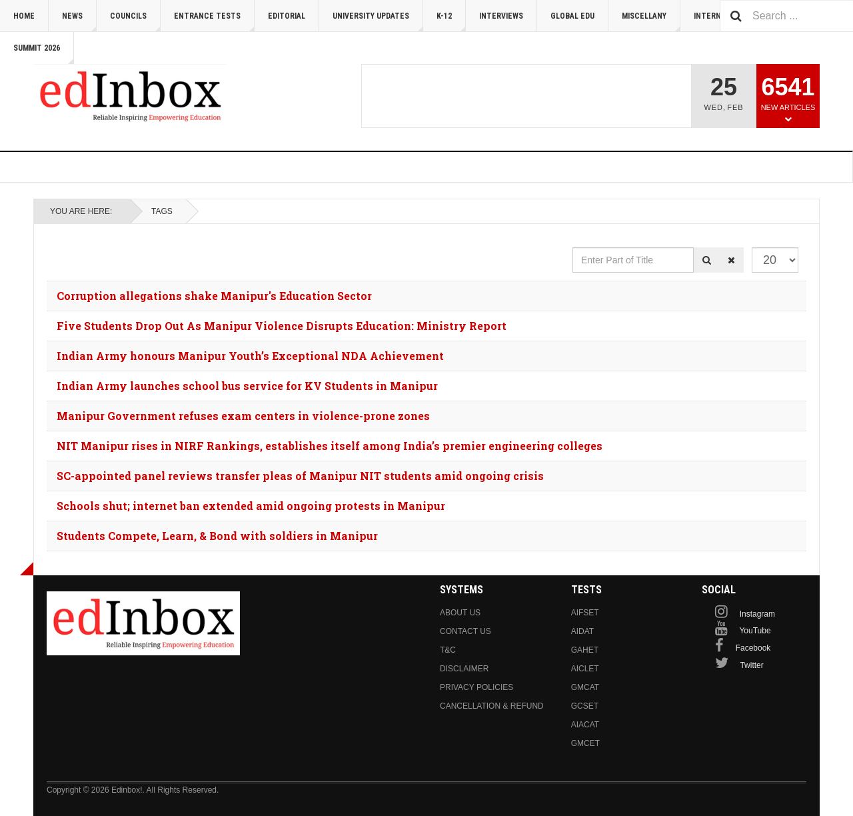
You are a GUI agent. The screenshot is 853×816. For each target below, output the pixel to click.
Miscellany (651, 21)
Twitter (751, 665)
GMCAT (585, 687)
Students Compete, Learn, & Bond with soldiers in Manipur (217, 536)
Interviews (501, 16)
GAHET (584, 650)
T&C (448, 650)
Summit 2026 (43, 53)
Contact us (465, 631)
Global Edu (572, 16)
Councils (135, 21)
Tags (162, 211)
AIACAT (585, 724)
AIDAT (582, 631)
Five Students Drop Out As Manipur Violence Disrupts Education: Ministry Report (281, 326)
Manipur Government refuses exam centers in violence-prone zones (243, 416)
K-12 (451, 21)
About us (460, 612)
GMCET (585, 743)
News (79, 21)
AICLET (585, 668)
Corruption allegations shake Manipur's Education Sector (214, 296)
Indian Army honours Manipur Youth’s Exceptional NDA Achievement (250, 356)
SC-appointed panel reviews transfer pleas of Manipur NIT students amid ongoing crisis (300, 476)
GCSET (584, 706)
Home (24, 16)
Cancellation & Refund (492, 706)
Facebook (753, 648)
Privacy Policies (476, 687)
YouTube (754, 630)
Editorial (286, 16)
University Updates (378, 21)
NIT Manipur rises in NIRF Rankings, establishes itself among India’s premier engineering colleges (329, 446)
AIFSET (585, 612)
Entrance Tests (214, 21)
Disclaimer (464, 668)
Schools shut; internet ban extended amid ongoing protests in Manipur (251, 506)
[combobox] (786, 15)
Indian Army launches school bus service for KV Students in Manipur (247, 386)
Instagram (757, 614)
